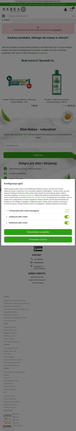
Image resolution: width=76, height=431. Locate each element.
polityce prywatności (27, 195)
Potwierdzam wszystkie (38, 232)
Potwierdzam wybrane (38, 239)
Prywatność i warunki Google (36, 197)
